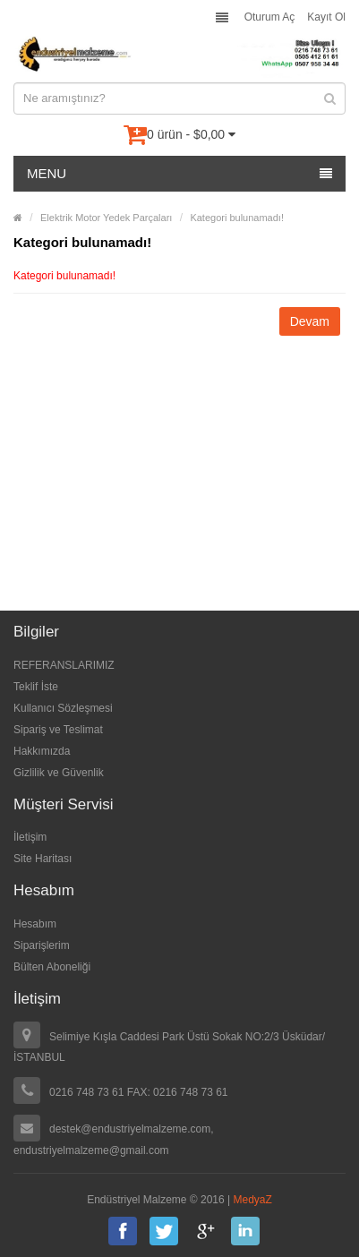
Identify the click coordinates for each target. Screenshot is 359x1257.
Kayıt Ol (326, 17)
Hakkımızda (41, 751)
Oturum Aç (269, 17)
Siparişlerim (41, 945)
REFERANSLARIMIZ (64, 665)
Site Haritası (42, 858)
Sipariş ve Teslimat (58, 729)
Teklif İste (35, 686)
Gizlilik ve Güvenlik (58, 772)
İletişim (30, 837)
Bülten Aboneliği (51, 967)
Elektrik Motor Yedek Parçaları (106, 217)
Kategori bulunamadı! (237, 217)
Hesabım (34, 924)
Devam (309, 321)
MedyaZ (253, 1199)
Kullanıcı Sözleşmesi (63, 708)
